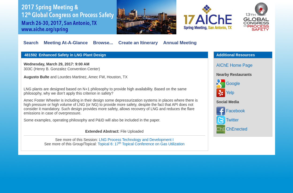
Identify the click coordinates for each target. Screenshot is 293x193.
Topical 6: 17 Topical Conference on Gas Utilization (141, 144)
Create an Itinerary (138, 42)
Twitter (227, 120)
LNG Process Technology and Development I (136, 140)
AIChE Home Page (234, 65)
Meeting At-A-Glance (65, 42)
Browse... (103, 42)
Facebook (230, 111)
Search (31, 42)
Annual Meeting (180, 42)
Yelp (225, 92)
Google (228, 83)
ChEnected (232, 129)
